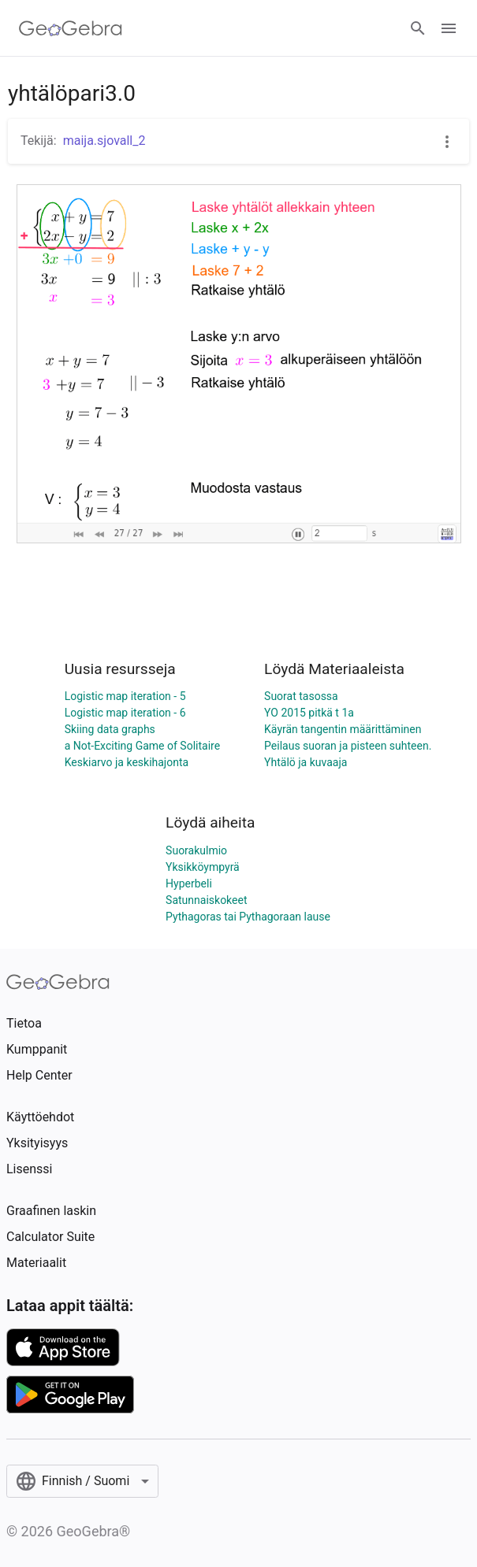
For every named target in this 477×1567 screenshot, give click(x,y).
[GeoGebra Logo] (70, 28)
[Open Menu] (448, 28)
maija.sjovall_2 (104, 140)
